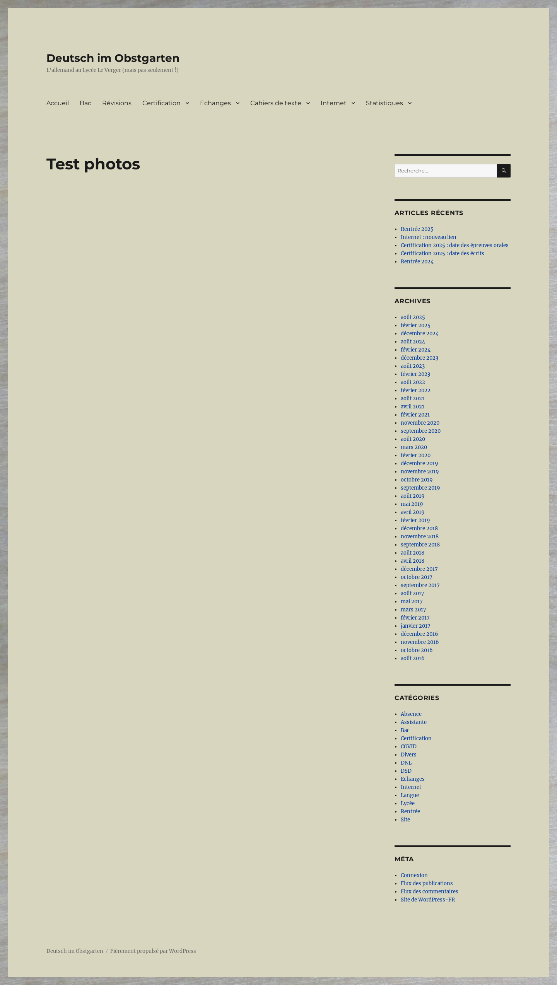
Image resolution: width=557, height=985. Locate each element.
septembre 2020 (421, 431)
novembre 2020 (420, 423)
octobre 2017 (416, 577)
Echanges (215, 103)
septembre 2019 (420, 488)
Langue (410, 795)
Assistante (414, 722)
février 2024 (416, 350)
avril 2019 (413, 512)
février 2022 (416, 390)
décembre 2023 (419, 358)
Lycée (408, 803)
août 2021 (412, 398)
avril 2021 (412, 406)
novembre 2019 (420, 471)
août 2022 (413, 382)
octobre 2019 (417, 479)
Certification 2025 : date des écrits (442, 253)
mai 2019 (412, 504)
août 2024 (413, 341)
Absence (411, 714)
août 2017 (412, 593)
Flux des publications (427, 883)
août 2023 (413, 366)
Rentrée (410, 811)
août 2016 (413, 658)
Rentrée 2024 (417, 261)
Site (405, 819)
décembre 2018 (419, 528)
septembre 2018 (420, 544)
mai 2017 (412, 601)
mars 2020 (414, 447)
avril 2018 (412, 561)
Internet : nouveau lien (428, 237)
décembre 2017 (419, 569)
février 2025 (416, 325)
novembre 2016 (420, 642)
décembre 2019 (419, 463)
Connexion (414, 875)
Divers (409, 754)
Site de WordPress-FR (428, 899)
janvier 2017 (416, 626)
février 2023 (415, 374)
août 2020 (413, 439)
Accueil (57, 103)
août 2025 (413, 317)
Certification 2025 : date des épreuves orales (455, 245)
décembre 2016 (419, 634)
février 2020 (416, 455)
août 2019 (413, 496)
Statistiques (384, 103)
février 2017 (415, 618)
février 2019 (415, 520)
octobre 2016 (417, 650)
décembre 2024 (420, 333)
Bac (85, 103)
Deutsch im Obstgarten (112, 58)
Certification (161, 103)
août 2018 (412, 553)
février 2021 (415, 414)
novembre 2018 (420, 536)
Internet (334, 103)
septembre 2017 (420, 585)
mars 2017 (413, 609)
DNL (406, 763)
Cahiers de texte (275, 103)
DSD (406, 771)
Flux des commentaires (429, 891)
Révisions (117, 103)
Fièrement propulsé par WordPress (153, 951)
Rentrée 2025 (417, 229)
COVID (409, 746)
